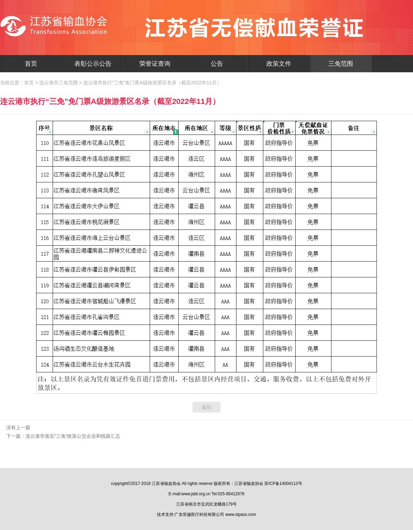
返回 (206, 407)
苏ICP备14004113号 (283, 483)
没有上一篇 (18, 427)
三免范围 (340, 63)
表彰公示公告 (93, 63)
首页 (31, 63)
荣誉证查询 (154, 63)
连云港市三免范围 (58, 82)
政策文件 (278, 63)
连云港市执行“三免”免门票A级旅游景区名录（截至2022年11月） (152, 82)
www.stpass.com (240, 514)
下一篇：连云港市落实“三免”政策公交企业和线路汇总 (63, 436)
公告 (217, 63)
